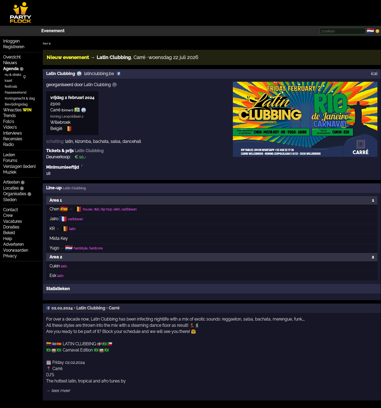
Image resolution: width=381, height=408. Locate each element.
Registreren (13, 46)
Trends (9, 115)
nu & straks (13, 75)
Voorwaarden (15, 250)
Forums (10, 160)
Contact (10, 209)
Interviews (12, 133)
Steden (9, 199)
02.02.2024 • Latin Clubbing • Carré (83, 308)
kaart (8, 81)
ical (374, 73)
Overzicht (12, 57)
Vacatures (12, 221)
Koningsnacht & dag (20, 98)
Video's (10, 127)
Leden (9, 154)
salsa (115, 141)
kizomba (83, 141)
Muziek (9, 172)
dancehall (131, 141)
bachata (100, 141)
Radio (8, 144)
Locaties (11, 188)
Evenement (52, 30)
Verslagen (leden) (19, 166)
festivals (11, 86)
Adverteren (13, 244)
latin (69, 141)
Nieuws (10, 62)
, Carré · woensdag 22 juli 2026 (147, 57)
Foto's (8, 121)
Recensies (12, 138)
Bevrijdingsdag (16, 104)
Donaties (11, 227)
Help (7, 238)
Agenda (11, 68)
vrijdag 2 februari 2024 (72, 97)
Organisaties (14, 193)
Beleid (9, 232)
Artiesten (11, 182)
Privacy (10, 256)
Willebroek (60, 122)
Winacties (17, 110)
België (56, 128)
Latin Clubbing (60, 73)
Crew (8, 215)
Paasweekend (15, 92)
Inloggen (11, 41)
